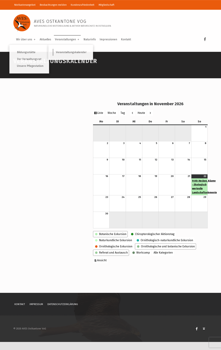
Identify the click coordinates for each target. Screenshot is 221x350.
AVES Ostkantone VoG (60, 21)
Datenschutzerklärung (62, 312)
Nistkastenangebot (25, 4)
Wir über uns (26, 39)
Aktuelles (45, 39)
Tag (122, 120)
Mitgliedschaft (106, 4)
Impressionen (108, 39)
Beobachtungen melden (53, 4)
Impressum (36, 312)
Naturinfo (89, 39)
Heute (141, 120)
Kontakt (126, 39)
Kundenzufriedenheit (82, 4)
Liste (100, 121)
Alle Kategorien (163, 260)
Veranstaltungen (67, 39)
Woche (112, 120)
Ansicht (102, 268)
